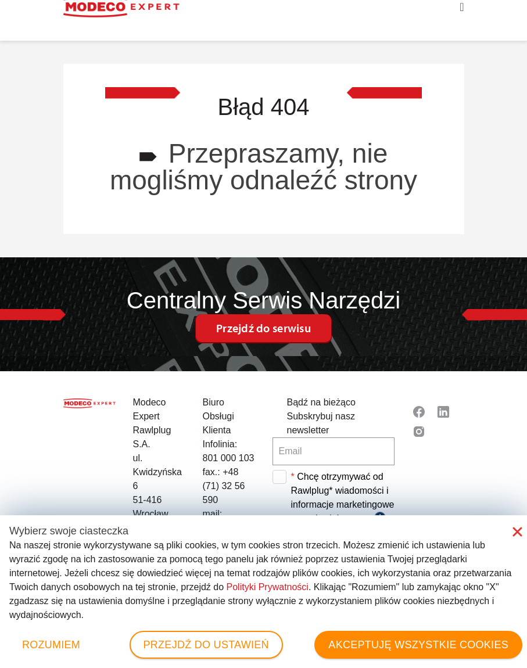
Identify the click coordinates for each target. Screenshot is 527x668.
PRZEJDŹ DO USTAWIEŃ (206, 645)
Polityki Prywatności (268, 587)
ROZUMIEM (51, 645)
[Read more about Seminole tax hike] (419, 412)
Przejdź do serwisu (263, 328)
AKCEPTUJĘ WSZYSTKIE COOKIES (418, 645)
